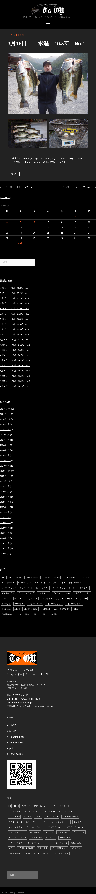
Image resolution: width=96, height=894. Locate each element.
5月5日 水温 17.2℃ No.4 (14, 308)
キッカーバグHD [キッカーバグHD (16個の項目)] (25, 582)
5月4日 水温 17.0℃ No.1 (14, 313)
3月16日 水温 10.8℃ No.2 (19, 187)
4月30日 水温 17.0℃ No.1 (15, 339)
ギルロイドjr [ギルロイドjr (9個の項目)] (40, 582)
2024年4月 (5, 440)
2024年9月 (5, 465)
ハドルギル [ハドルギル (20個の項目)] (6, 598)
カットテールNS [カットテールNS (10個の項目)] (8, 582)
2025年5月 (5, 507)
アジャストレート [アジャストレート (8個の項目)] (32, 577)
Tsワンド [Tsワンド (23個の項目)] (18, 577)
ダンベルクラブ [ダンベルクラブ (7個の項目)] (8, 593)
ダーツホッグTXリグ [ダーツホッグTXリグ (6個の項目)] (26, 593)
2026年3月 (5, 543)
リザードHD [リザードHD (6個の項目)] (19, 604)
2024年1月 (5, 424)
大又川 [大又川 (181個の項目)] (17, 609)
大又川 (13, 174)
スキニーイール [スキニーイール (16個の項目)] (26, 588)
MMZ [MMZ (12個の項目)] (9, 577)
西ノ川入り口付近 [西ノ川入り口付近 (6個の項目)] (50, 614)
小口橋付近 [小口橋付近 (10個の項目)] (76, 609)
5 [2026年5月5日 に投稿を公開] (20, 222)
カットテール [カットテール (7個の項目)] (83, 577)
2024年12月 (5, 419)
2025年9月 (5, 527)
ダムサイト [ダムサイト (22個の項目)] (84, 588)
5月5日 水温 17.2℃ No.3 (14, 303)
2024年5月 (5, 445)
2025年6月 (5, 512)
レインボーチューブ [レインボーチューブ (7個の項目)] (74, 604)
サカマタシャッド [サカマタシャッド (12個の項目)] (9, 588)
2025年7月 (5, 517)
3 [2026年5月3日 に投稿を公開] (89, 216)
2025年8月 (5, 522)
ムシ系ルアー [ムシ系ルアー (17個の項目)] (81, 598)
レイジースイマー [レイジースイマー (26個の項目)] (34, 604)
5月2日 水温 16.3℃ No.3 (14, 334)
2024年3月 (18, 35)
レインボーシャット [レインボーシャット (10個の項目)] (54, 604)
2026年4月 (5, 548)
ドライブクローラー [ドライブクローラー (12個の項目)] (81, 593)
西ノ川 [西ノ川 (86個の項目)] (37, 614)
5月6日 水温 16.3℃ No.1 (14, 288)
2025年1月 (5, 486)
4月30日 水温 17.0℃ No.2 (15, 344)
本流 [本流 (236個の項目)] (20, 614)
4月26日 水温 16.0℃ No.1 (15, 355)
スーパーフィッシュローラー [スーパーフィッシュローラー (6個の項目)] (64, 588)
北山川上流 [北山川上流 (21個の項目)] (6, 609)
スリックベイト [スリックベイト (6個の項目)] (42, 588)
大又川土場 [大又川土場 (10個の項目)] (46, 609)
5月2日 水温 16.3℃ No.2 (14, 329)
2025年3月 (5, 496)
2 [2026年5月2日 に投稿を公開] (75, 216)
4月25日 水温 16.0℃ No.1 (15, 365)
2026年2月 (5, 538)
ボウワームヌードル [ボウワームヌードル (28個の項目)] (64, 598)
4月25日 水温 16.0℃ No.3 (15, 376)
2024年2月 (5, 429)
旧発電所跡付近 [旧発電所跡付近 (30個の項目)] (8, 614)
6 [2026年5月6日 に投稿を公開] (34, 222)
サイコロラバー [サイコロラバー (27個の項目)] (75, 582)
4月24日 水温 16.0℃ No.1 (15, 386)
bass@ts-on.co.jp (22, 702)
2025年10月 (5, 471)
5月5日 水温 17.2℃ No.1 (14, 293)
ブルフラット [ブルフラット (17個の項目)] (46, 598)
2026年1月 (5, 533)
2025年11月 (5, 476)
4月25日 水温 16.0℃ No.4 (15, 381)
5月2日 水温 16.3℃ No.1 (14, 324)
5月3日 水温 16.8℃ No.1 (14, 319)
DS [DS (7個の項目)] (3, 577)
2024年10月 (5, 408)
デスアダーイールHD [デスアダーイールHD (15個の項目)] (61, 593)
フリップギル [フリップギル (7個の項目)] (32, 598)
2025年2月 (5, 491)
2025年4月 (5, 501)
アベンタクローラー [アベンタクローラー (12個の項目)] (51, 577)
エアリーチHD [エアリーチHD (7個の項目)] (69, 577)
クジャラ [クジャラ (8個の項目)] (52, 582)
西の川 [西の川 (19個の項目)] (28, 614)
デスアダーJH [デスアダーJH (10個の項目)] (43, 593)
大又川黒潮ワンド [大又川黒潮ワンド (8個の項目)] (61, 609)
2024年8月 (5, 460)
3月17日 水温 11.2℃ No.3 (76, 187)
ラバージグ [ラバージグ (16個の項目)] (6, 604)
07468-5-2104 (20, 694)
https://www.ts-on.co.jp (26, 698)
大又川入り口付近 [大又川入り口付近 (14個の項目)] (30, 609)
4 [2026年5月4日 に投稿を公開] (6, 222)
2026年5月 (5, 553)
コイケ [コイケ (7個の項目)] (62, 582)
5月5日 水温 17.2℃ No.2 (14, 298)
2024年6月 (5, 450)
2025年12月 (5, 481)
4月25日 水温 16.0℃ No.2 (15, 370)
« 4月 (20, 243)
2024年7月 (5, 455)
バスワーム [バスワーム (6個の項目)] (18, 598)
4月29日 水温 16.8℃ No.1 (15, 350)
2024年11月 (5, 414)
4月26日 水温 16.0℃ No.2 (15, 360)
